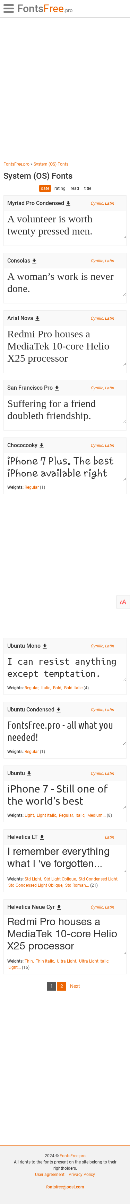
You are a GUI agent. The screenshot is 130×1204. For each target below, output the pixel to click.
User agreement (49, 1174)
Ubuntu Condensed (34, 709)
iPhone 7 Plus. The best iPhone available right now (65, 467)
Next (75, 986)
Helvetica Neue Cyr (34, 907)
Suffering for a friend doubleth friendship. (65, 409)
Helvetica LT (26, 837)
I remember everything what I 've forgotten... (65, 859)
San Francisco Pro (33, 387)
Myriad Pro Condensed (39, 203)
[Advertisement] (65, 89)
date (45, 188)
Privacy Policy (82, 1174)
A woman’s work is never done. (65, 282)
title (87, 188)
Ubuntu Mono (27, 646)
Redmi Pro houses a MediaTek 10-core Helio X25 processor (65, 346)
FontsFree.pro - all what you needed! (65, 731)
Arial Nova (23, 318)
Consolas (22, 260)
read (75, 188)
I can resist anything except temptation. (65, 667)
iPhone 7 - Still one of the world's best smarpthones (65, 795)
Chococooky (25, 445)
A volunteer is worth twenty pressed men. (65, 225)
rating (60, 188)
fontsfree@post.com (65, 1187)
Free (45, 8)
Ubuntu (19, 773)
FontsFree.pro (73, 1155)
